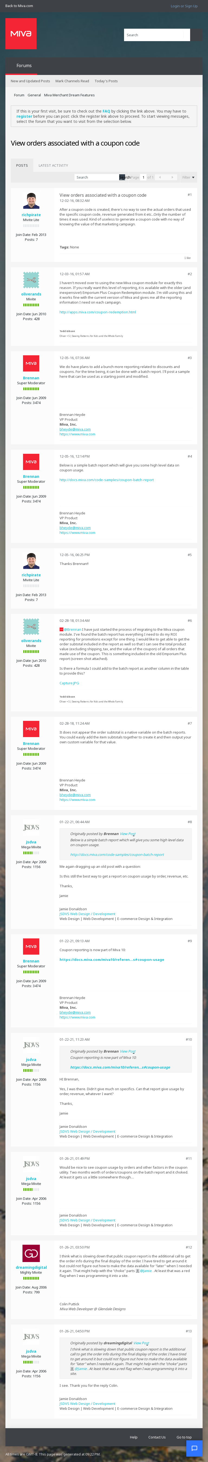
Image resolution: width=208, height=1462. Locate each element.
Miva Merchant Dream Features (69, 95)
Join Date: (23, 234)
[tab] (22, 165)
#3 (190, 357)
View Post (127, 833)
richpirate (31, 214)
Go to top (184, 1437)
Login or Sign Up (184, 6)
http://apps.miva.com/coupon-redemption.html (98, 312)
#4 (190, 456)
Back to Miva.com (19, 5)
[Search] (157, 35)
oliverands (31, 294)
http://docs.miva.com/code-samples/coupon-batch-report (107, 479)
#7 (190, 723)
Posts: (30, 239)
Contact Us (157, 1437)
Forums (24, 65)
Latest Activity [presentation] (53, 165)
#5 (190, 554)
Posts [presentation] (22, 165)
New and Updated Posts (30, 80)
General (34, 95)
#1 (190, 194)
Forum (19, 95)
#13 (189, 1331)
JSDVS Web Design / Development (87, 913)
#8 (190, 821)
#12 (189, 1247)
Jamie (147, 1270)
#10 (189, 1039)
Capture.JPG (69, 683)
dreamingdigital (31, 1267)
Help (134, 1437)
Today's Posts (106, 80)
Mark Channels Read (72, 80)
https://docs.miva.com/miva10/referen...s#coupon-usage (112, 959)
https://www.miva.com (77, 434)
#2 (190, 273)
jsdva (31, 842)
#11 (189, 1158)
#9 (190, 940)
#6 (190, 620)
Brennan (31, 377)
